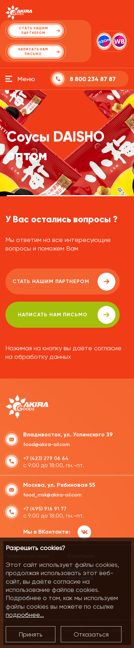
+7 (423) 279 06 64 (46, 458)
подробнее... (25, 614)
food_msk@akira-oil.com (52, 495)
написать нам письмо (66, 315)
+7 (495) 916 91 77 (44, 509)
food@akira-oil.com (46, 444)
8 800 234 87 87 (93, 79)
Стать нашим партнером (64, 282)
